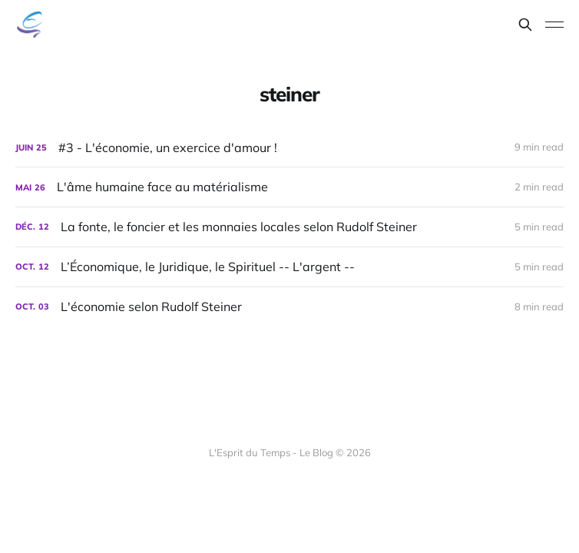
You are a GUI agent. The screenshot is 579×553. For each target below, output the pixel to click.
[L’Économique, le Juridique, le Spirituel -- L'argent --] (289, 266)
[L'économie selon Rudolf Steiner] (289, 306)
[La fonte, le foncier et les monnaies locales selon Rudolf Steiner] (289, 227)
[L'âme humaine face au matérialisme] (289, 187)
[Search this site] (525, 24)
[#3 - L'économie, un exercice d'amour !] (289, 147)
